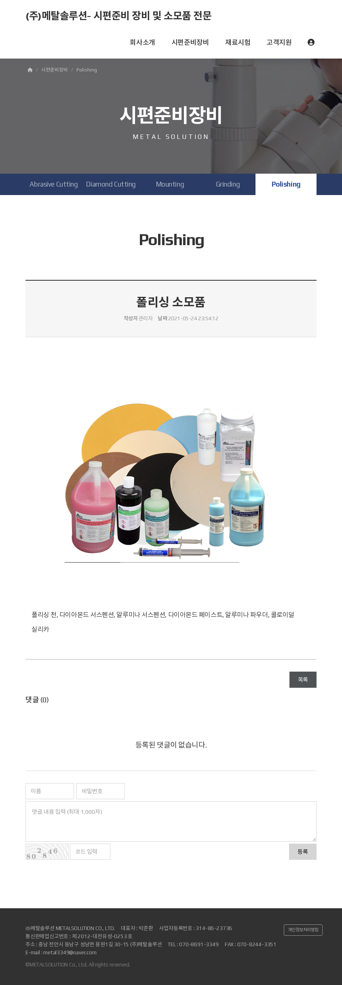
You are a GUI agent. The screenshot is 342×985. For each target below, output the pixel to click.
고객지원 (278, 42)
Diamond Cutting (111, 184)
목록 (303, 679)
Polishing (286, 184)
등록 (303, 851)
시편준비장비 (190, 42)
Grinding (228, 184)
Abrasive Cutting (54, 184)
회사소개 (142, 42)
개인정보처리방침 (303, 929)
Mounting (170, 184)
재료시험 (237, 42)
